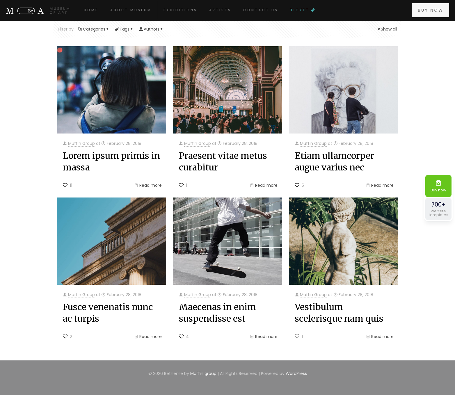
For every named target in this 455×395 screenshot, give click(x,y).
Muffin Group (81, 143)
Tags (124, 29)
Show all (387, 29)
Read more (150, 185)
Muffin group (203, 373)
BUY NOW (430, 10)
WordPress (296, 373)
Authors (151, 29)
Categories (93, 29)
